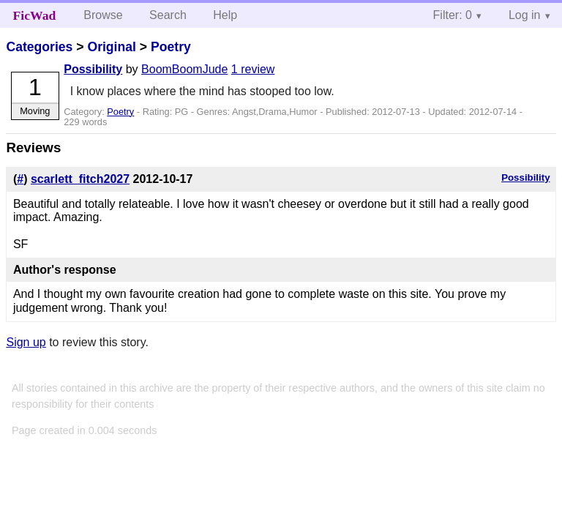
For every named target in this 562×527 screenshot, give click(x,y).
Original (111, 47)
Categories (39, 47)
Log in (525, 15)
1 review (253, 69)
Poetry (171, 47)
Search (168, 15)
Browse (102, 15)
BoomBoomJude (184, 69)
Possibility (93, 69)
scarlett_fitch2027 (80, 179)
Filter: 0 (452, 15)
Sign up (25, 342)
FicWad (34, 15)
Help (225, 15)
